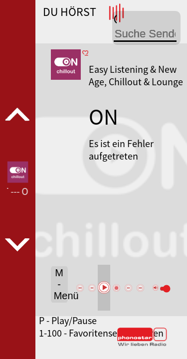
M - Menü (61, 284)
